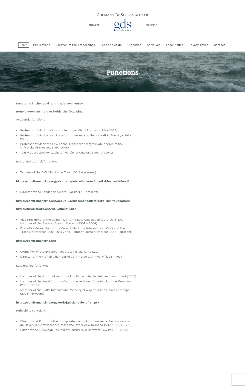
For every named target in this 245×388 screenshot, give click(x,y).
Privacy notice (198, 45)
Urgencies (134, 45)
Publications (41, 45)
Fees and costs (111, 45)
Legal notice (174, 45)
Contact (219, 45)
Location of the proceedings (75, 45)
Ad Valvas (154, 45)
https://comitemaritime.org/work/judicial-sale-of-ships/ (57, 302)
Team (24, 45)
